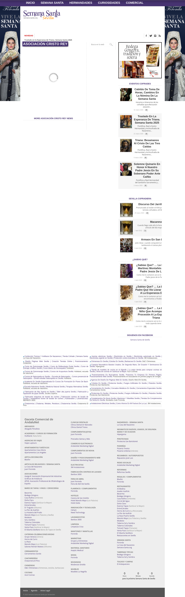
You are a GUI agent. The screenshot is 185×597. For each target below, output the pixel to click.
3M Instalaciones (77, 467)
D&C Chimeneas (31, 568)
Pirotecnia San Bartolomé (127, 441)
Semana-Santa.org (124, 547)
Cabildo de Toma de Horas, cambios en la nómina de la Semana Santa (147, 94)
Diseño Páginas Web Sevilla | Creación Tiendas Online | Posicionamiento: (55, 361)
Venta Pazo (29, 527)
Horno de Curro (31, 539)
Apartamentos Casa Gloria (35, 450)
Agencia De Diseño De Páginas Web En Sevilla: (109, 380)
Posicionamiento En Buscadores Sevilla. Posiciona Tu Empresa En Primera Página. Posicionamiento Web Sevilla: (126, 376)
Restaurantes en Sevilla (126, 535)
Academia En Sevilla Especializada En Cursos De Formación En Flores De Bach (55, 382)
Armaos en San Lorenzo (156, 239)
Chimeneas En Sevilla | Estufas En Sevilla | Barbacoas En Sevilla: (116, 361)
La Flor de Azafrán (32, 510)
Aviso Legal (45, 590)
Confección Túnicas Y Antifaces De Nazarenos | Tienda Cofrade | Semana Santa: (55, 356)
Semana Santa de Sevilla (140, 340)
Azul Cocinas (30, 575)
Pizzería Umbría (123, 451)
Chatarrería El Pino (32, 561)
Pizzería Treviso (123, 448)
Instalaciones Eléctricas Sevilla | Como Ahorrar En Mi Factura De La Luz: (118, 403)
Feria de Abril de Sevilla (80, 484)
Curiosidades (109, 2)
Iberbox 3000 (76, 474)
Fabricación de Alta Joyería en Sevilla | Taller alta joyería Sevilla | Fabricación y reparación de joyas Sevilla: (55, 392)
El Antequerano (123, 564)
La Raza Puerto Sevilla (126, 516)
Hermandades (80, 2)
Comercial (134, 2)
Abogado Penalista (32, 429)
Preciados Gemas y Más (80, 439)
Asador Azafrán (123, 491)
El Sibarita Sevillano (32, 529)
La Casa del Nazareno (33, 466)
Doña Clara (29, 500)
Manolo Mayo (30, 515)
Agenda (34, 590)
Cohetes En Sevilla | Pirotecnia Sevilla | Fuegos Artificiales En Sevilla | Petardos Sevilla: (126, 383)
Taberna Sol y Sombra (126, 523)
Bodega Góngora (31, 495)
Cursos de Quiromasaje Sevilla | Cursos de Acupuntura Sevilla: (48, 371)
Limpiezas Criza (77, 526)
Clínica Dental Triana (79, 427)
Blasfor (27, 459)
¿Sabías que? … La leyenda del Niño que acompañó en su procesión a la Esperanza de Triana (156, 313)
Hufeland (28, 436)
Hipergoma (121, 434)
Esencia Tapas (30, 502)
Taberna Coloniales (32, 522)
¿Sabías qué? (140, 259)
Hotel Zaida (75, 503)
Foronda (74, 491)
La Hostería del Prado (33, 512)
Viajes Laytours (31, 443)
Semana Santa (52, 2)
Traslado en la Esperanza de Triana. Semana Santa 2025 (48, 40)
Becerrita (28, 493)
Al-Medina (121, 489)
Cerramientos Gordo (33, 553)
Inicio (30, 2)
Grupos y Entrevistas (79, 541)
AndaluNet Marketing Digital (82, 446)
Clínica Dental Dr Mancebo (81, 425)
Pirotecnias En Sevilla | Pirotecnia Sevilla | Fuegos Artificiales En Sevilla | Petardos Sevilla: (126, 393)
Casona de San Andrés (80, 498)
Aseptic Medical (77, 550)
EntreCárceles (30, 505)
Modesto (28, 517)
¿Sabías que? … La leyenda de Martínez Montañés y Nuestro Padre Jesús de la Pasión (156, 268)
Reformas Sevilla (123, 472)
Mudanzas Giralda (78, 564)
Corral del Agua (123, 501)
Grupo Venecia (30, 537)
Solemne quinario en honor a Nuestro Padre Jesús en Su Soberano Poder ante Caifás (147, 170)
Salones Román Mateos (34, 546)
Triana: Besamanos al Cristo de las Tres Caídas (147, 143)
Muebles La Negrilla (79, 571)
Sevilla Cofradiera (140, 198)
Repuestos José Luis (125, 458)
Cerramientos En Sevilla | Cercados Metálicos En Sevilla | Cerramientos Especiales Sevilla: (126, 388)
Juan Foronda (30, 469)
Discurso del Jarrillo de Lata (156, 204)
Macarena (156, 221)
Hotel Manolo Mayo (79, 500)
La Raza (28, 541)
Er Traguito (29, 507)
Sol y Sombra (30, 520)
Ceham (73, 510)
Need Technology (78, 512)
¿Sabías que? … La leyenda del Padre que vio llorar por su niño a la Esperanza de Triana (156, 289)
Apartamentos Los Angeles (35, 452)
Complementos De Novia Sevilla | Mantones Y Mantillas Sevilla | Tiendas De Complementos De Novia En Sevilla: (126, 399)
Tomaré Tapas (30, 525)
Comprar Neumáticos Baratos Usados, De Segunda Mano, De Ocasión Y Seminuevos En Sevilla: (126, 365)
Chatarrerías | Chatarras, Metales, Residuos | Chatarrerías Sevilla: (50, 404)
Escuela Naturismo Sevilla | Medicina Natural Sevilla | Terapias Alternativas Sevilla (55, 387)
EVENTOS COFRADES (140, 84)
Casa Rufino (29, 498)
